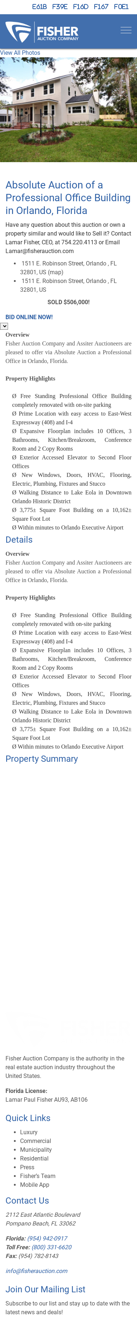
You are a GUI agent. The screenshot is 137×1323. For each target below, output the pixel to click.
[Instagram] (80, 7)
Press (27, 1167)
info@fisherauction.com (36, 1270)
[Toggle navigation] (126, 30)
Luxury (29, 1132)
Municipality (36, 1149)
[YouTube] (101, 7)
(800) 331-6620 (51, 1247)
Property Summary (41, 759)
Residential (34, 1158)
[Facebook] (60, 7)
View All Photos (20, 52)
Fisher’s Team (38, 1176)
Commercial (35, 1140)
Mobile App (34, 1184)
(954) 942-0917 (47, 1238)
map (55, 272)
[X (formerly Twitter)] (40, 7)
